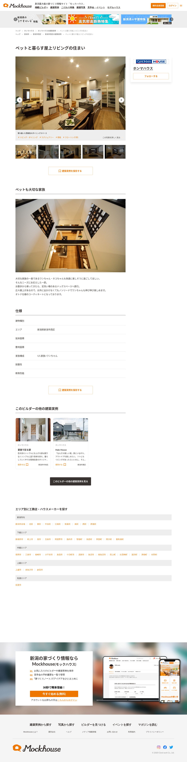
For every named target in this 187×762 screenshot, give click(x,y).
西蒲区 (93, 524)
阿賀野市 (59, 539)
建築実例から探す (41, 724)
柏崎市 (38, 554)
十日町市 (70, 554)
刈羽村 (154, 554)
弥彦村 (89, 539)
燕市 (39, 539)
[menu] (181, 5)
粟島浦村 (120, 539)
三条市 (28, 554)
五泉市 (48, 539)
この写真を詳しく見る (113, 137)
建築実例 (54, 7)
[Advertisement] (93, 618)
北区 (31, 524)
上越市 (18, 570)
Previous (19, 100)
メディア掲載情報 (89, 732)
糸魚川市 (29, 570)
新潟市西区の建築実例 (53, 34)
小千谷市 (49, 554)
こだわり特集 (67, 7)
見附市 (81, 554)
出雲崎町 (123, 554)
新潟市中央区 (43, 465)
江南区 (58, 524)
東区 (39, 524)
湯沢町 (134, 554)
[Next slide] (171, 19)
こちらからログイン (67, 700)
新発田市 (19, 539)
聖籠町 (79, 539)
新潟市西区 (37, 34)
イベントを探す (122, 724)
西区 (84, 524)
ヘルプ (68, 732)
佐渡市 (18, 585)
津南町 (144, 554)
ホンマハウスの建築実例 (47, 31)
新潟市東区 (82, 465)
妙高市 (40, 570)
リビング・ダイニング (29, 137)
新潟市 (26, 34)
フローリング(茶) (71, 137)
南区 (76, 524)
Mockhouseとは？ (30, 732)
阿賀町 (99, 539)
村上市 (30, 539)
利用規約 (131, 732)
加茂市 (60, 554)
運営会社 (51, 732)
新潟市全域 (20, 524)
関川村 (109, 539)
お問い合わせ (112, 732)
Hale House (61, 449)
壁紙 (59, 137)
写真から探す (66, 724)
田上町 (113, 554)
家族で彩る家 (24, 449)
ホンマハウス (29, 31)
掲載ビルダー (41, 7)
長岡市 (18, 554)
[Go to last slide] (15, 19)
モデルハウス (113, 7)
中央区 (48, 524)
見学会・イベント (96, 7)
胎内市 (69, 539)
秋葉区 (68, 524)
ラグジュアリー (47, 137)
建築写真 (81, 7)
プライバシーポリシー (155, 732)
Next (121, 100)
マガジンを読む (147, 724)
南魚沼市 (102, 554)
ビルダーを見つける (93, 724)
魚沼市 (91, 554)
